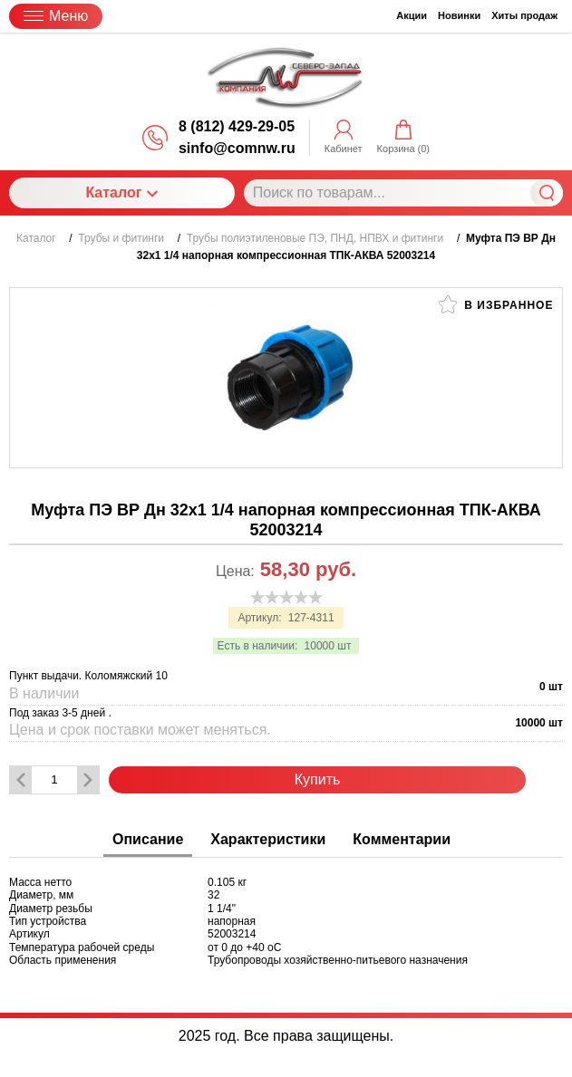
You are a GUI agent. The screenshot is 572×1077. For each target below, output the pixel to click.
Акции (411, 15)
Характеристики (267, 839)
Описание (147, 839)
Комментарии (402, 839)
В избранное (496, 304)
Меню (56, 16)
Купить (318, 779)
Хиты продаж (524, 15)
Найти (546, 193)
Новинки (459, 15)
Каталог (121, 192)
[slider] (286, 597)
